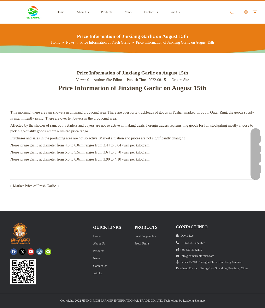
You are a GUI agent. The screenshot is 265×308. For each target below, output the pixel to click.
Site (186, 80)
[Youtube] (31, 251)
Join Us (174, 12)
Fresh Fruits (142, 243)
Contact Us (151, 12)
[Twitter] (22, 251)
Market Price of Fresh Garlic (34, 186)
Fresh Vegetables (145, 236)
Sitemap (200, 300)
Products (106, 12)
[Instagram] (39, 251)
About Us (83, 12)
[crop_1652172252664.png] (23, 271)
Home (60, 12)
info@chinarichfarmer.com (197, 256)
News (127, 12)
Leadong (188, 300)
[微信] (48, 251)
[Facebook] (13, 251)
